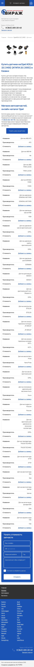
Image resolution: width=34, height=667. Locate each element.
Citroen (19, 613)
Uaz (2, 609)
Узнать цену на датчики (17, 131)
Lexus (3, 615)
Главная (3, 588)
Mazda (3, 618)
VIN (17, 548)
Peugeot (4, 629)
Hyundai (19, 629)
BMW (18, 604)
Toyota (3, 606)
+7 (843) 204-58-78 (8, 120)
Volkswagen (5, 611)
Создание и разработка (11, 665)
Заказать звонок (6, 30)
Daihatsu (20, 615)
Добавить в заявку (24, 146)
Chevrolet (20, 611)
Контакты (4, 595)
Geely (18, 622)
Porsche (4, 631)
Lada (18, 638)
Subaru (3, 602)
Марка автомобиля (13, 554)
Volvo (3, 613)
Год (26, 554)
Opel (2, 627)
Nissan (3, 624)
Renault (3, 633)
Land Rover (20, 640)
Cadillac (19, 606)
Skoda (3, 638)
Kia (18, 636)
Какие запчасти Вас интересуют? (17, 563)
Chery (19, 609)
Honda (19, 627)
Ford (18, 620)
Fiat (18, 618)
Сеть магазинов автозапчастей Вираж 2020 (13, 662)
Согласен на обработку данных (16, 571)
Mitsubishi (4, 622)
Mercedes (4, 620)
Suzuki (3, 604)
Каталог (3, 590)
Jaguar (19, 633)
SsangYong (4, 640)
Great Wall (20, 624)
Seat (2, 636)
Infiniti (19, 631)
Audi (18, 602)
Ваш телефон (17, 543)
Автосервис (5, 593)
